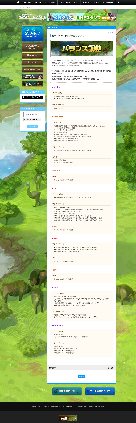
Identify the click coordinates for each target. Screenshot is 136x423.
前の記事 (53, 368)
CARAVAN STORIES (68, 418)
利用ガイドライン (70, 406)
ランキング (86, 2)
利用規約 (34, 406)
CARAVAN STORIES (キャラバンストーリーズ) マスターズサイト (32, 17)
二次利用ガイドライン (81, 406)
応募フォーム (101, 406)
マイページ (27, 2)
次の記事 (110, 368)
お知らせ (38, 2)
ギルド (76, 2)
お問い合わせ (92, 406)
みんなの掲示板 (50, 2)
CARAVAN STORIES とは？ (32, 76)
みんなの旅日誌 (65, 2)
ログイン (32, 62)
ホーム (22, 7)
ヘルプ (96, 2)
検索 (33, 126)
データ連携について (32, 69)
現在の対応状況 (108, 2)
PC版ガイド (32, 55)
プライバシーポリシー (43, 406)
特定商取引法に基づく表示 (57, 406)
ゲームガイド (32, 84)
